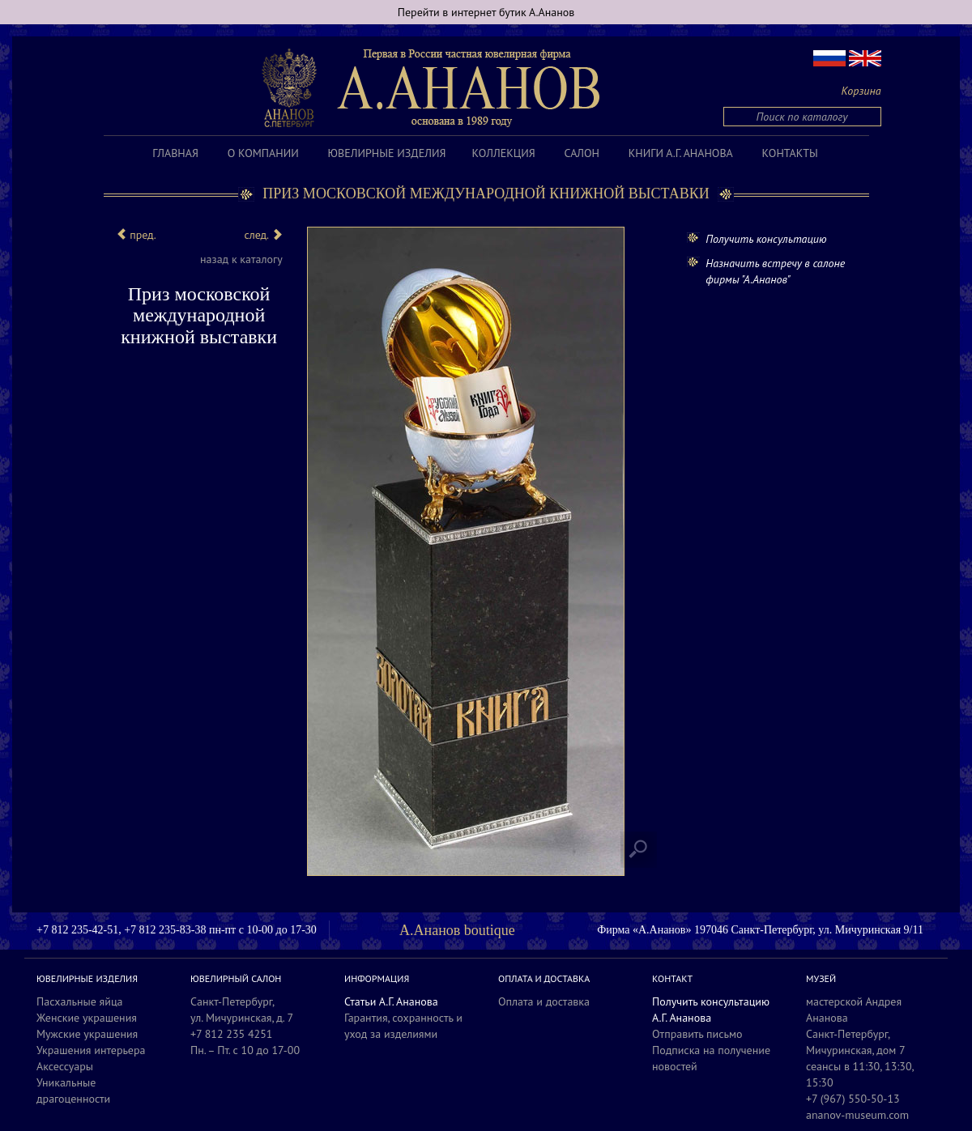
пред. (136, 234)
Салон (582, 153)
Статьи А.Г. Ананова (391, 1001)
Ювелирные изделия (387, 153)
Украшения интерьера (90, 1050)
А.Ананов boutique (457, 930)
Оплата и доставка (544, 1001)
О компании (263, 153)
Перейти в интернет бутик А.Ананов (486, 12)
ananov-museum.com (857, 1115)
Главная (175, 153)
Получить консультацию (766, 239)
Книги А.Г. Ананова (681, 153)
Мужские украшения (87, 1034)
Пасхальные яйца (79, 1001)
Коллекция (503, 153)
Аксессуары (64, 1066)
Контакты (790, 153)
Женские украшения (86, 1017)
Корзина (861, 90)
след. (263, 234)
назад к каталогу (241, 259)
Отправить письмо (697, 1034)
